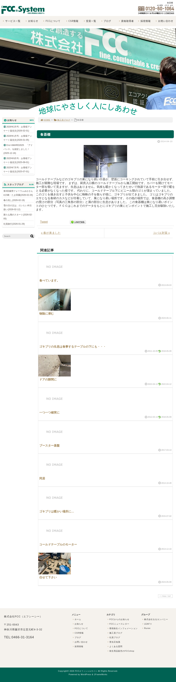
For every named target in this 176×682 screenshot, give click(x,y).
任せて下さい (48, 577)
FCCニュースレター (118, 624)
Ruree (146, 628)
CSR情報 (71, 21)
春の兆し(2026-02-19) (14, 200)
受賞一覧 (89, 21)
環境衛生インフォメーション (122, 628)
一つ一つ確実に (49, 412)
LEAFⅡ (147, 624)
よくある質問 (114, 646)
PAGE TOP (165, 596)
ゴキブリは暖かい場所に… (56, 511)
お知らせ (31, 21)
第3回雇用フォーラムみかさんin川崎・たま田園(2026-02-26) (18, 193)
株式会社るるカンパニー (155, 619)
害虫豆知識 (113, 642)
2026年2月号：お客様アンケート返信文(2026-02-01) (17, 128)
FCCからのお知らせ (118, 619)
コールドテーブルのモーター (58, 544)
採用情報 (144, 21)
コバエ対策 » (161, 232)
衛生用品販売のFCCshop (120, 651)
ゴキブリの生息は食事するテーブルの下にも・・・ (72, 346)
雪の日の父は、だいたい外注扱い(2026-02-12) (17, 207)
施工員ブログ (62, 120)
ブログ (105, 21)
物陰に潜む (46, 313)
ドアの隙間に (48, 379)
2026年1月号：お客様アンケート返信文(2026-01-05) (17, 138)
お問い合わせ (164, 21)
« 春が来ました (51, 232)
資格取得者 (126, 21)
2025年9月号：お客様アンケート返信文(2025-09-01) (17, 160)
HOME (45, 120)
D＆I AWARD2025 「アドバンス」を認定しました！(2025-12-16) (18, 149)
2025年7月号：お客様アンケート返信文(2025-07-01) (17, 169)
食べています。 (49, 280)
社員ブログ (113, 637)
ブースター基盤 (49, 445)
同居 (42, 478)
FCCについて (51, 21)
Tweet (44, 221)
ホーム (76, 619)
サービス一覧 (11, 21)
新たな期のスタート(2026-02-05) (17, 216)
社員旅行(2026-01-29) (14, 224)
